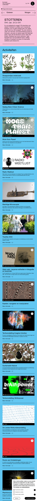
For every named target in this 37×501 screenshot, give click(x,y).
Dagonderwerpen (6, 9)
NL (26, 3)
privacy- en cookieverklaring (22, 487)
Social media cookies (19, 494)
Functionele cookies (19, 489)
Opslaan (16, 498)
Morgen (30, 13)
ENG (28, 3)
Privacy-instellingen (15, 478)
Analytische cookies (19, 492)
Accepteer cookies (30, 498)
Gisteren (7, 13)
